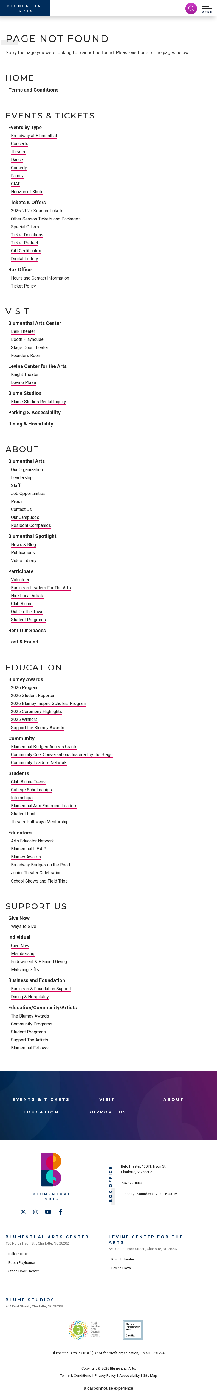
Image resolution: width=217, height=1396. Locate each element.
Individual (19, 937)
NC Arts (84, 1330)
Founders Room (26, 355)
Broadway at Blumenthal (34, 135)
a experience (108, 1388)
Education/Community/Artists (42, 1007)
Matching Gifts (25, 969)
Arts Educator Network (32, 841)
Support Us (36, 906)
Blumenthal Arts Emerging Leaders (44, 805)
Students (18, 773)
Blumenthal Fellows (30, 1048)
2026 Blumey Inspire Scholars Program (48, 703)
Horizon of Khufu (27, 191)
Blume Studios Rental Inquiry (38, 401)
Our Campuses (25, 517)
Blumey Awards (25, 679)
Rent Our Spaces (27, 630)
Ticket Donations (27, 234)
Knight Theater (25, 374)
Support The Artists (29, 1040)
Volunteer (20, 579)
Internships (22, 797)
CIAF (15, 183)
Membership (23, 953)
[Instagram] (35, 1212)
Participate (20, 571)
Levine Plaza (23, 382)
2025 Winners (24, 719)
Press (17, 501)
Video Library (23, 560)
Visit (17, 311)
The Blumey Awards (30, 1016)
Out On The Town (27, 611)
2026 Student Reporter (33, 695)
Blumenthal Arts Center (34, 323)
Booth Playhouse (27, 339)
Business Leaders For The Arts (41, 587)
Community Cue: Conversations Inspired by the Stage (62, 754)
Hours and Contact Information (40, 278)
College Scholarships (31, 789)
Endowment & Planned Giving (39, 961)
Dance (17, 159)
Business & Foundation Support (41, 988)
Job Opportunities (28, 493)
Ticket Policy (23, 286)
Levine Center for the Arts (37, 366)
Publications (23, 552)
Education (33, 668)
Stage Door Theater (29, 347)
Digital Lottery (24, 258)
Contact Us (21, 509)
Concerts (19, 143)
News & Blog (23, 544)
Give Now (19, 918)
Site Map (150, 1375)
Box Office (20, 269)
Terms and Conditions (33, 90)
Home (19, 78)
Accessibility (129, 1375)
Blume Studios (24, 393)
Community (21, 738)
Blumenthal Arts (26, 461)
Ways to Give (23, 926)
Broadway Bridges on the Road (40, 864)
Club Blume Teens (28, 781)
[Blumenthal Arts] (25, 8)
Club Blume (22, 603)
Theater (18, 151)
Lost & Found (23, 642)
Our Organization (27, 469)
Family (17, 175)
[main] (108, 542)
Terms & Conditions (75, 1375)
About (22, 449)
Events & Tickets (50, 116)
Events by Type (25, 127)
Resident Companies (31, 525)
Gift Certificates (26, 250)
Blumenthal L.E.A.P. (28, 849)
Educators (20, 833)
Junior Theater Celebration (36, 872)
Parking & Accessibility (34, 412)
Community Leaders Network (39, 762)
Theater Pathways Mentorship (40, 821)
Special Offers (25, 227)
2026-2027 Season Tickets (37, 210)
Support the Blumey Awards (37, 727)
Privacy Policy (105, 1375)
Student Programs (28, 619)
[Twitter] (23, 1212)
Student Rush (23, 813)
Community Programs (31, 1024)
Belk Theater (23, 331)
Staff (16, 485)
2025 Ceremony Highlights (36, 711)
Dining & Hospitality (30, 424)
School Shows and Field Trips (39, 881)
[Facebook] (60, 1212)
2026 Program (24, 687)
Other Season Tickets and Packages (46, 219)
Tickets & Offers (27, 202)
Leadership (22, 477)
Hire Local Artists (27, 595)
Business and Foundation (36, 980)
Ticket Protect (24, 242)
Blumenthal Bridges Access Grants (44, 746)
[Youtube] (48, 1212)
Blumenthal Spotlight (32, 536)
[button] (207, 9)
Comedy (19, 167)
